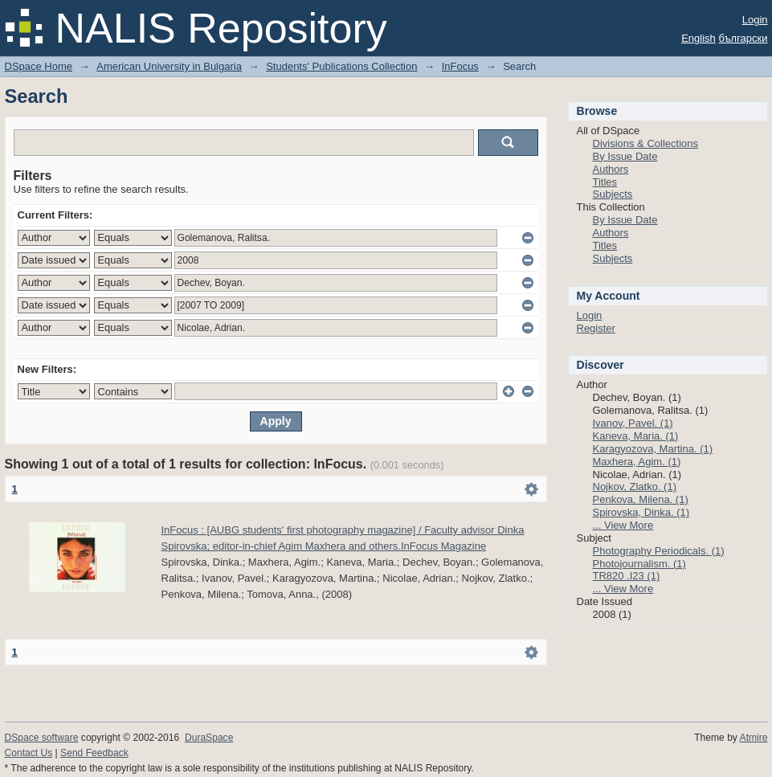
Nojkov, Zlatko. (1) (635, 487)
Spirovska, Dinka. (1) (641, 512)
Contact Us (29, 753)
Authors (611, 169)
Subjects (613, 194)
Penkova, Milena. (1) (640, 499)
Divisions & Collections (646, 143)
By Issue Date (625, 156)
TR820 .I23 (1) (626, 576)
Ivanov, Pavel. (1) (633, 423)
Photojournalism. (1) (639, 564)
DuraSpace (209, 737)
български (742, 38)
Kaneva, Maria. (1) (636, 436)
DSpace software (42, 737)
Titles (605, 182)
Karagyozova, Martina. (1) (653, 449)
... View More (623, 525)
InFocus (460, 66)
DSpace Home (39, 66)
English (698, 38)
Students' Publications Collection (341, 66)
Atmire (754, 737)
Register (596, 328)
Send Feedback (94, 753)
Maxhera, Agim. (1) (637, 462)
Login (755, 20)
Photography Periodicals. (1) (659, 551)
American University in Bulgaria (169, 66)
